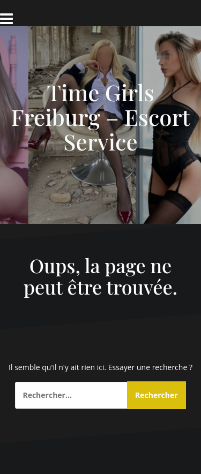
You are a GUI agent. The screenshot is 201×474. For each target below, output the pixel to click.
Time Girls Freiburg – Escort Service (100, 116)
